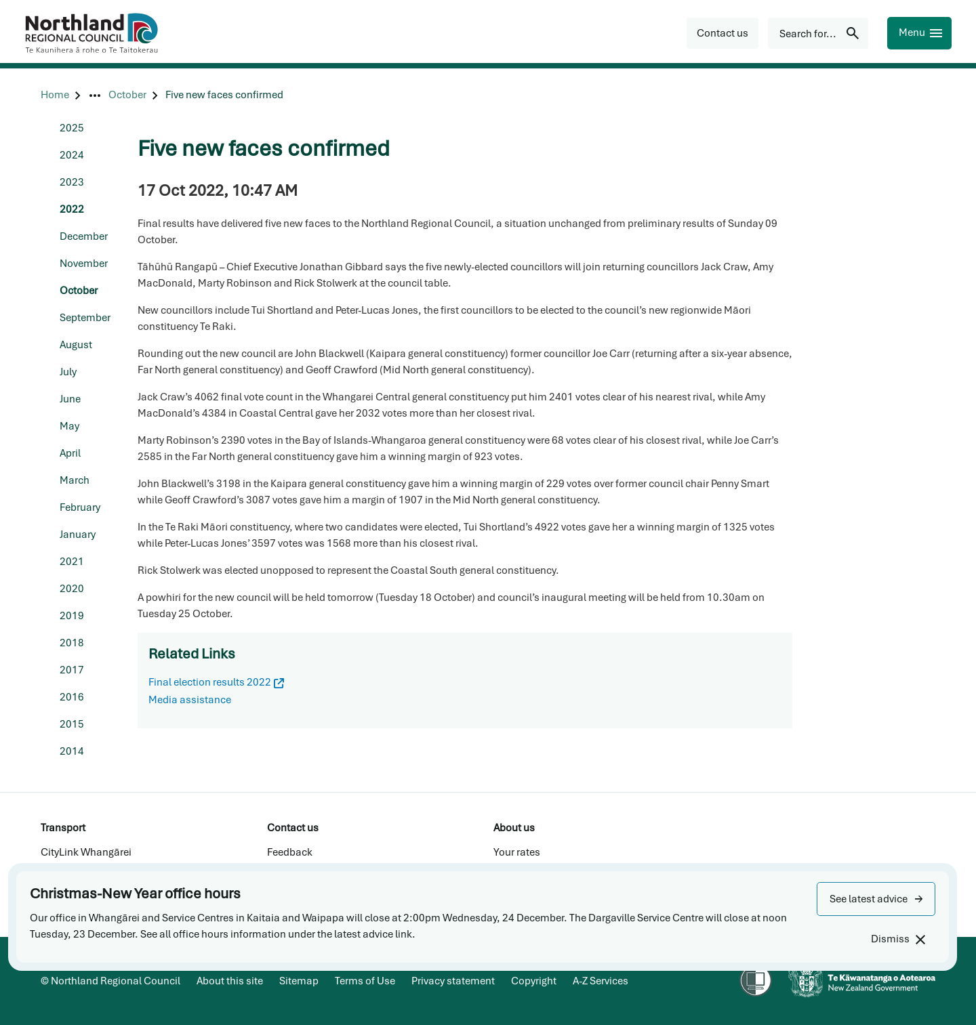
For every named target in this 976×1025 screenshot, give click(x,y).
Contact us (293, 828)
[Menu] (919, 33)
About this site (230, 981)
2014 (72, 751)
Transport (63, 828)
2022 (72, 209)
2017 (72, 670)
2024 (72, 155)
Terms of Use (365, 981)
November (84, 263)
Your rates (516, 852)
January (78, 534)
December (84, 236)
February (80, 507)
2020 (72, 588)
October (79, 290)
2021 (72, 561)
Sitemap (299, 981)
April (70, 453)
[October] (127, 95)
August (76, 345)
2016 (72, 697)
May (69, 426)
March (74, 480)
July (68, 372)
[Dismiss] (897, 939)
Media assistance (189, 700)
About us (514, 828)
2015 (72, 724)
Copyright (533, 981)
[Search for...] (818, 33)
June (70, 399)
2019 (72, 616)
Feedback (289, 852)
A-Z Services (600, 981)
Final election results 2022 (216, 682)
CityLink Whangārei (86, 852)
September (85, 318)
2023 (72, 182)
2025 (72, 128)
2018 (72, 643)
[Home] (55, 95)
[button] (876, 899)
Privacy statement (453, 981)
